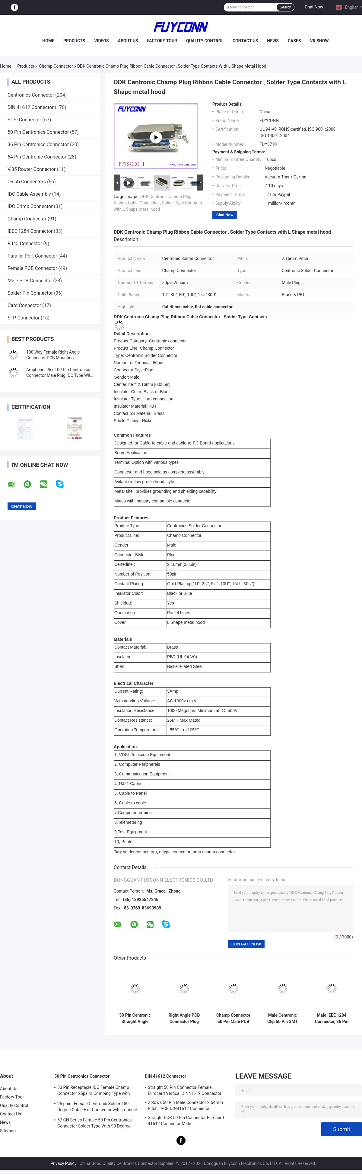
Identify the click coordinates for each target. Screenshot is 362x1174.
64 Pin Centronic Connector (37, 157)
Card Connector (24, 305)
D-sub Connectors (27, 181)
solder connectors (140, 851)
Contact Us (245, 40)
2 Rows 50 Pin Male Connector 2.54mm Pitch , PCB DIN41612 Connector (185, 1105)
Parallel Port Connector (32, 256)
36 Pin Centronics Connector (38, 144)
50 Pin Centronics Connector (38, 132)
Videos (101, 40)
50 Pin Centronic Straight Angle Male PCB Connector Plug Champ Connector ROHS (135, 1018)
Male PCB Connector (30, 281)
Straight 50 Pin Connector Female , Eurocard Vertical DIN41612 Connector (184, 1090)
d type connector (174, 851)
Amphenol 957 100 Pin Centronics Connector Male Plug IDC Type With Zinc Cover (59, 375)
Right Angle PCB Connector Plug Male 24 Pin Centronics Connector (184, 1018)
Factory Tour (162, 40)
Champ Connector (56, 66)
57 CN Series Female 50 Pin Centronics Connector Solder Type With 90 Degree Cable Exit (94, 1124)
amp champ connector (214, 851)
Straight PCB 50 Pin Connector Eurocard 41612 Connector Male (186, 1120)
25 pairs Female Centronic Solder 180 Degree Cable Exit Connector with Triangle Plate (97, 1107)
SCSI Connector (24, 120)
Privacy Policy (63, 1163)
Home (48, 40)
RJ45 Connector (25, 243)
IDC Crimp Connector (30, 206)
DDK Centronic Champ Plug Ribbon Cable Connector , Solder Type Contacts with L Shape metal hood (158, 203)
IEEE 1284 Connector (30, 231)
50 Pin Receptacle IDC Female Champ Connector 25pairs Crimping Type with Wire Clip (93, 1091)
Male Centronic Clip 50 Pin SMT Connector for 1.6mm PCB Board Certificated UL (282, 1018)
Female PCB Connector (32, 268)
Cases (294, 40)
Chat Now (314, 7)
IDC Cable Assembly (29, 194)
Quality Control (205, 40)
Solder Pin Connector (30, 293)
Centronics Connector (31, 95)
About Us (128, 40)
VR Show (319, 40)
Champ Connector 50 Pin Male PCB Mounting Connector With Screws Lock (233, 1018)
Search (285, 7)
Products (74, 40)
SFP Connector (24, 318)
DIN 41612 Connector (31, 107)
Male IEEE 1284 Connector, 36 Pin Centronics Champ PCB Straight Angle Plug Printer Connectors (331, 1018)
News (273, 40)
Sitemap (8, 1130)
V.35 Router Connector (32, 169)
